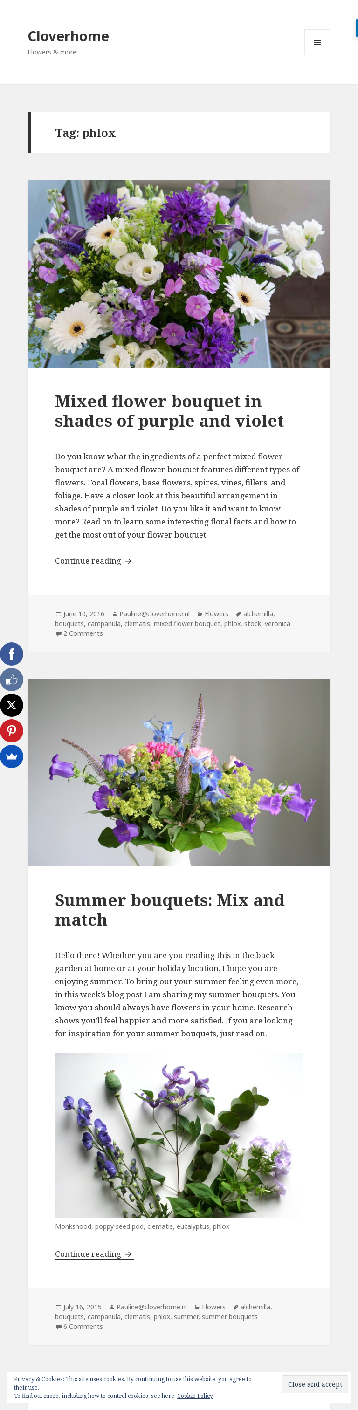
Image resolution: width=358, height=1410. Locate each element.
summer (186, 1316)
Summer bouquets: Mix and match (170, 909)
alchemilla (258, 613)
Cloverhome (68, 36)
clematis (137, 623)
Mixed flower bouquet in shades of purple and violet (169, 410)
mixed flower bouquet (187, 623)
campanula (104, 623)
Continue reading (94, 560)
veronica (277, 623)
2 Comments (83, 633)
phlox (232, 623)
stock (252, 623)
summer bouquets (230, 1316)
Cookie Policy (195, 1396)
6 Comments (83, 1326)
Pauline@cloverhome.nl (154, 613)
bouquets (69, 623)
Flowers (216, 613)
